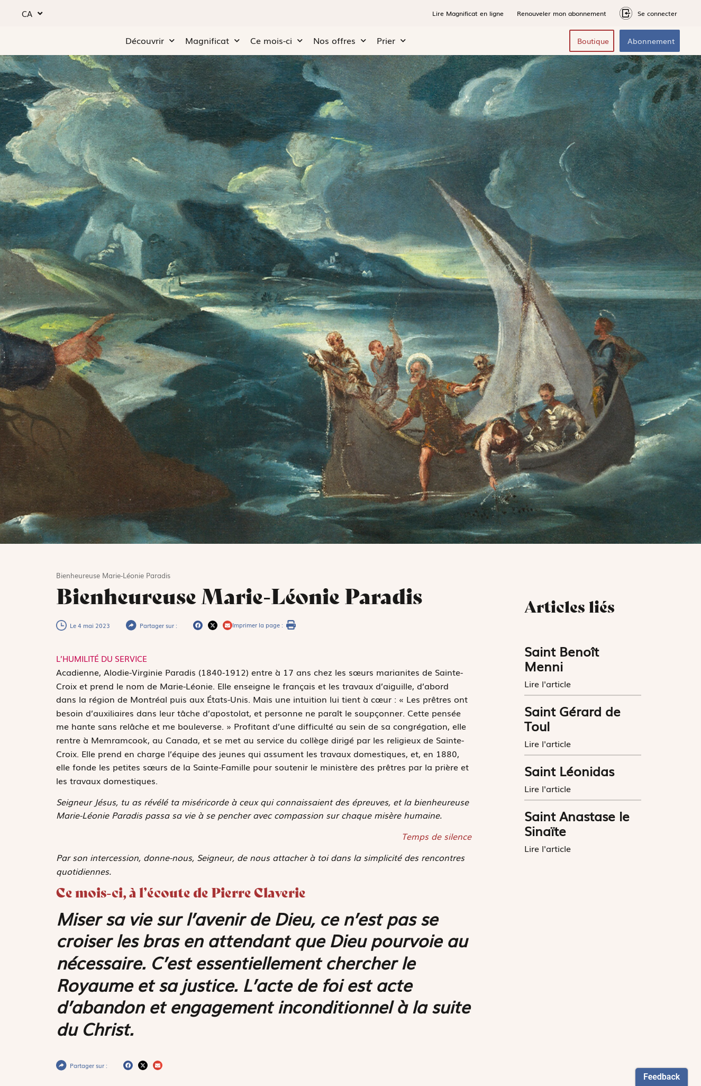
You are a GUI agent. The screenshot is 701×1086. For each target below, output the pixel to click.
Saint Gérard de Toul (572, 721)
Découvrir (150, 42)
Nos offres (339, 42)
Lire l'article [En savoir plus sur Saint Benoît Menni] (548, 686)
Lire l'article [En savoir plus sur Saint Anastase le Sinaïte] (548, 851)
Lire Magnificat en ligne (468, 13)
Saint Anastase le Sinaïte (577, 825)
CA (32, 13)
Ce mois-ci (276, 42)
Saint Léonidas (569, 773)
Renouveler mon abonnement (561, 13)
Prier (391, 42)
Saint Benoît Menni (561, 661)
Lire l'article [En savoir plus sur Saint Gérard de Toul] (548, 746)
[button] (198, 628)
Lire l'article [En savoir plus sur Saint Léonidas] (548, 791)
